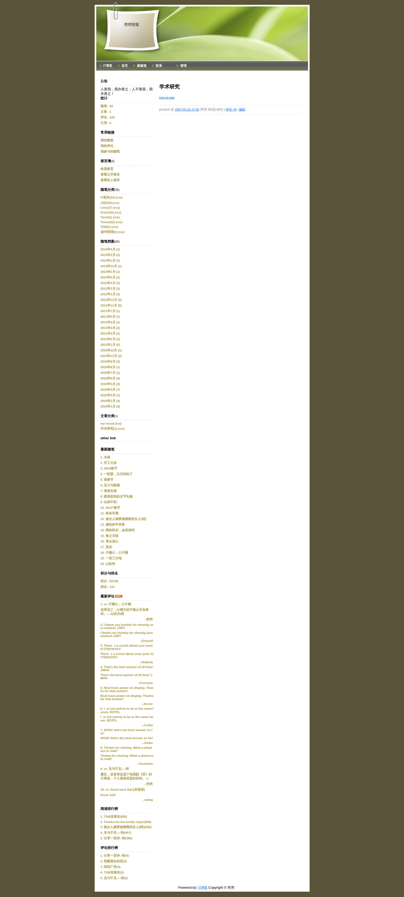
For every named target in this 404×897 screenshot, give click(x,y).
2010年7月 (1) (110, 372)
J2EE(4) (106, 202)
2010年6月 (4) (110, 378)
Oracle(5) (107, 212)
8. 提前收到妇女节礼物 (117, 496)
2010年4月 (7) (110, 389)
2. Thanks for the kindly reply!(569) (126, 822)
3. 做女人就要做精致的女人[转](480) (126, 827)
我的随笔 (107, 140)
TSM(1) (106, 226)
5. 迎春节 (107, 479)
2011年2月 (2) (110, 339)
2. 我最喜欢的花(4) (114, 861)
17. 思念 (106, 547)
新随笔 (142, 66)
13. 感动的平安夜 (113, 524)
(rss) (119, 197)
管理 (183, 66)
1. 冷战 (105, 457)
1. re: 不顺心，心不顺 (116, 604)
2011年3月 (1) (110, 333)
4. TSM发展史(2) (112, 872)
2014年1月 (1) (110, 260)
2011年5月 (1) (110, 322)
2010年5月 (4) (110, 384)
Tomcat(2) (108, 222)
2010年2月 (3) (110, 400)
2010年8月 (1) (110, 367)
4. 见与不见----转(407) (116, 832)
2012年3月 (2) (110, 283)
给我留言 (107, 168)
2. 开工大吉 (109, 462)
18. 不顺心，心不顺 (114, 552)
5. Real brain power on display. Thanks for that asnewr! (127, 689)
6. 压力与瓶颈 (110, 485)
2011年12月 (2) (111, 299)
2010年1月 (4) (110, 406)
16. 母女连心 (109, 541)
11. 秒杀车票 (109, 513)
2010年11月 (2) (111, 356)
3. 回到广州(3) (111, 866)
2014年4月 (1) (110, 249)
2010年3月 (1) (110, 395)
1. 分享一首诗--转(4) (115, 855)
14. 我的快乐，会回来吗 (117, 530)
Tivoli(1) (106, 217)
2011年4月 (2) (110, 327)
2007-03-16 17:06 (187, 109)
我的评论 (107, 145)
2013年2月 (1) (110, 271)
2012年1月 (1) (110, 294)
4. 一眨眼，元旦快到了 (117, 474)
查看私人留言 (110, 180)
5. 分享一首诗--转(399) (116, 838)
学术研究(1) (109, 428)
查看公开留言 (110, 174)
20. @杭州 (108, 563)
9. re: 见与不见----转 (115, 768)
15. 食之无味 (109, 535)
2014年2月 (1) (110, 255)
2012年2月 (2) (110, 288)
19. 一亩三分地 (111, 558)
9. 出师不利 (109, 502)
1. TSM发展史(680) (114, 816)
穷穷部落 (131, 24)
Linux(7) (107, 207)
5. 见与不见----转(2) (114, 878)
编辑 (242, 109)
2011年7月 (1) (110, 311)
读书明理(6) (109, 232)
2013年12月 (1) (111, 266)
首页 (124, 66)
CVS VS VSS (167, 97)
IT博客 (108, 66)
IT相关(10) (108, 197)
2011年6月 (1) (110, 316)
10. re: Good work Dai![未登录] (123, 789)
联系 (159, 66)
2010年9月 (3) (110, 361)
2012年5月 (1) (110, 277)
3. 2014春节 (109, 468)
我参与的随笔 (110, 151)
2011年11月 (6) (111, 305)
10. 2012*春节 (110, 507)
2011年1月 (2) (110, 344)
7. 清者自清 (109, 490)
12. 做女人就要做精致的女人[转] (123, 519)
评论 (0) (231, 109)
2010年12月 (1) (111, 350)
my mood (107, 423)
